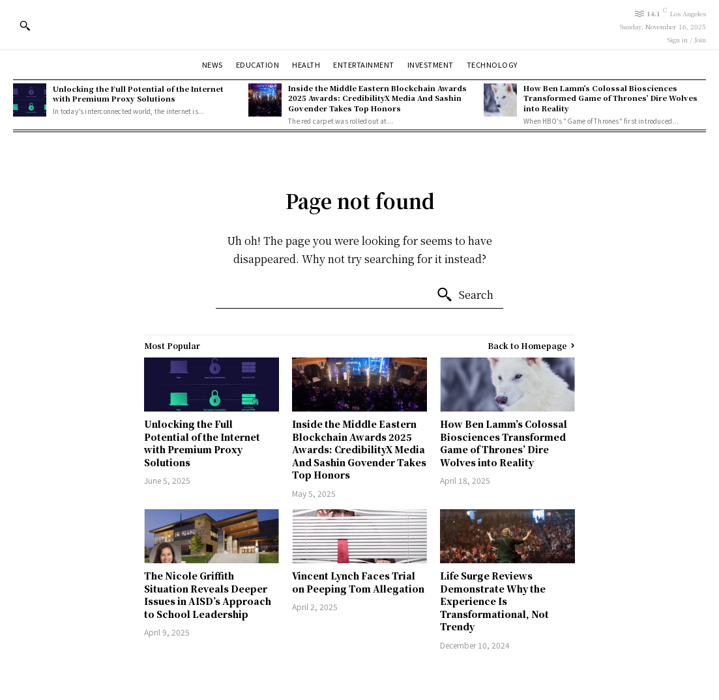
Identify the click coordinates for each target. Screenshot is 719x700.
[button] (25, 25)
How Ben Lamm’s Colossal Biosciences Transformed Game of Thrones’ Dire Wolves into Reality (610, 98)
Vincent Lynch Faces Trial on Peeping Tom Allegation (358, 582)
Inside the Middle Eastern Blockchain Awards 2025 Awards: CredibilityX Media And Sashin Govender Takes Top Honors (377, 98)
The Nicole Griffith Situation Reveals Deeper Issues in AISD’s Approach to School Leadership (207, 595)
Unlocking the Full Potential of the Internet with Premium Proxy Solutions (138, 93)
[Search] (464, 295)
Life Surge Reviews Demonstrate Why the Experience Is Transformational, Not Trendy (494, 601)
